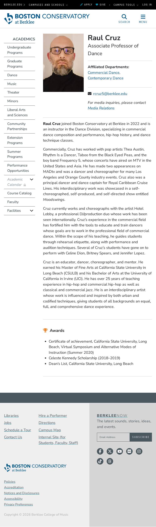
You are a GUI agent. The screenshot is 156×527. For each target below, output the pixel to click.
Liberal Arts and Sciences (17, 112)
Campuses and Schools (47, 4)
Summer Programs (15, 154)
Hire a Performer (53, 415)
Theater (13, 92)
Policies (9, 482)
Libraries (11, 415)
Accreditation (14, 487)
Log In (147, 4)
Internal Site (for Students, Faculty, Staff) (58, 440)
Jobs (7, 422)
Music (11, 84)
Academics (24, 39)
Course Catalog (19, 193)
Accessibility (13, 499)
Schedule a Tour (17, 429)
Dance (12, 75)
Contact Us (13, 437)
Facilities (14, 210)
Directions (47, 422)
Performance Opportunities (18, 168)
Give (101, 4)
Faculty (13, 202)
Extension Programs (15, 140)
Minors (12, 101)
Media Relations (101, 108)
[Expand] (31, 179)
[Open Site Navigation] (143, 19)
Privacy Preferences (18, 504)
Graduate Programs (15, 64)
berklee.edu (13, 4)
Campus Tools (125, 4)
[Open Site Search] (124, 19)
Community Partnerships (17, 126)
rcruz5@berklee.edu (110, 93)
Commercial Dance (103, 72)
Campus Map (50, 429)
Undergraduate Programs (19, 50)
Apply (86, 4)
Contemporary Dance (106, 78)
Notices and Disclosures (21, 493)
